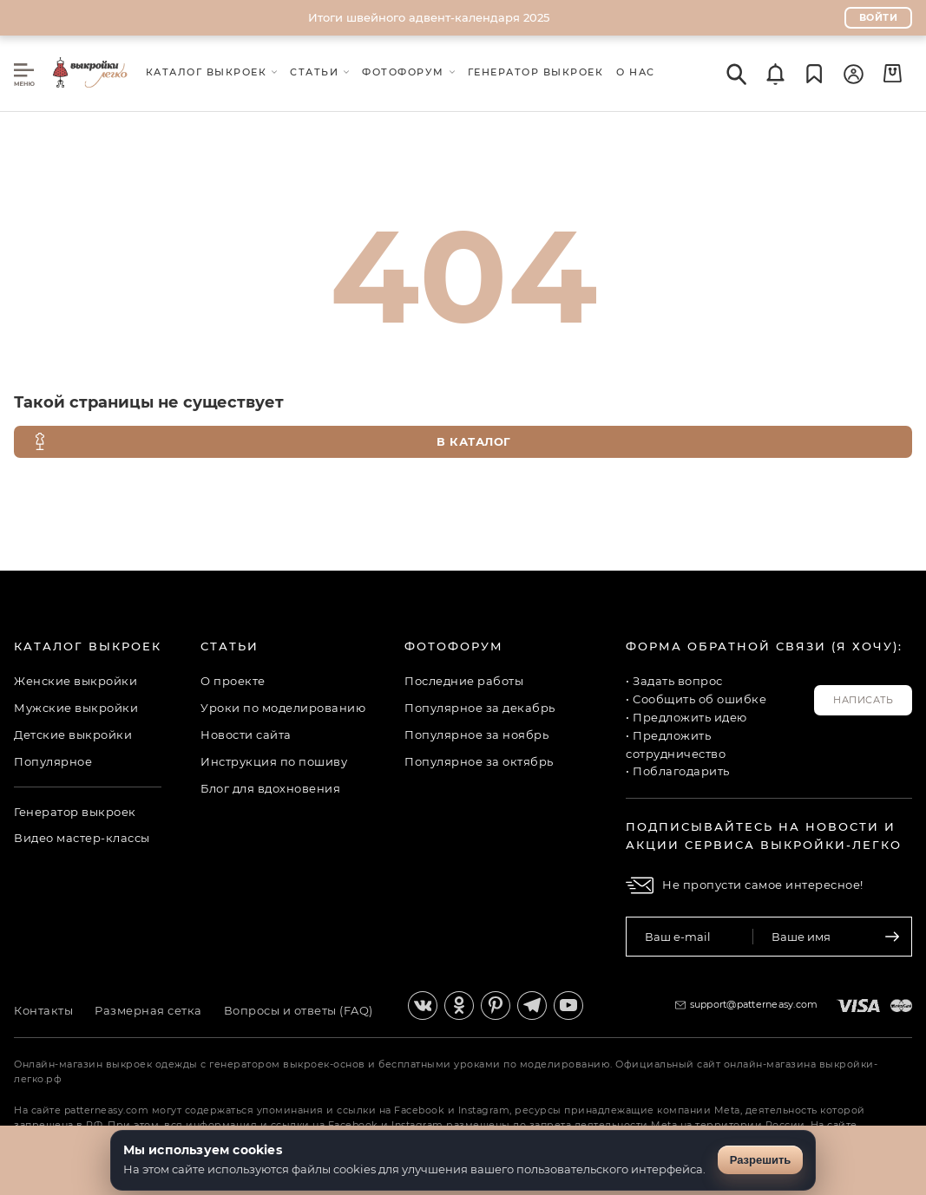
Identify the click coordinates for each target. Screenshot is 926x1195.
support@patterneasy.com (754, 1004)
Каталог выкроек (87, 646)
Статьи (229, 646)
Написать (863, 700)
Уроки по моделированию (282, 708)
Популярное (53, 761)
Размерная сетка (148, 1010)
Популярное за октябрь (479, 761)
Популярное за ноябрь (476, 734)
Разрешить (760, 1159)
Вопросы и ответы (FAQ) (298, 1010)
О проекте (233, 681)
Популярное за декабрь (479, 708)
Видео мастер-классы (82, 838)
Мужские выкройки (76, 708)
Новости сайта (246, 734)
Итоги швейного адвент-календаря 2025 (428, 17)
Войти (878, 17)
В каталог (271, 441)
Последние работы (463, 681)
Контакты (43, 1010)
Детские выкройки (73, 734)
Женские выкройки (75, 681)
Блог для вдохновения (270, 788)
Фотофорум (453, 646)
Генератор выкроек (75, 812)
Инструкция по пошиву (273, 761)
